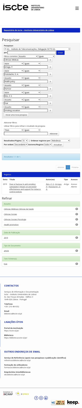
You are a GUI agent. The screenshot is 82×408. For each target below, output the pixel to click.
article (6, 251)
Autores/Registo (35, 144)
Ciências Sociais (10, 214)
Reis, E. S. (50, 184)
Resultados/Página (12, 140)
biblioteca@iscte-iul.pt (13, 313)
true (5, 264)
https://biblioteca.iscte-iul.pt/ (15, 338)
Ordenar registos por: (41, 140)
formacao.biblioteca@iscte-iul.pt (17, 367)
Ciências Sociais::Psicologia (15, 219)
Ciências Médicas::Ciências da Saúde (19, 209)
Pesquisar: (8, 45)
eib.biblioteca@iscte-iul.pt (14, 374)
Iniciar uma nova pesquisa (16, 115)
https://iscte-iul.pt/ (11, 330)
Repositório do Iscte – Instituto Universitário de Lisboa (29, 30)
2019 (6, 237)
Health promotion (11, 224)
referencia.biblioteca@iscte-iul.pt (17, 360)
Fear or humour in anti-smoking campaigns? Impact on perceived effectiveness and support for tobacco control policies (25, 188)
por (5, 52)
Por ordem (8, 144)
